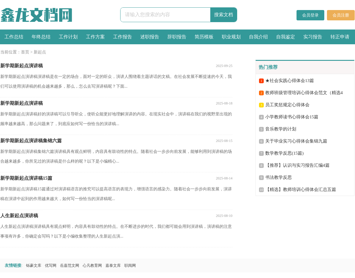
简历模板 (204, 36)
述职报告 (149, 36)
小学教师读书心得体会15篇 (291, 117)
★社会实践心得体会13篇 (289, 80)
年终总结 (41, 36)
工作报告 (122, 36)
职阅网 (130, 265)
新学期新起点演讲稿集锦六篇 (31, 140)
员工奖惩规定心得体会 (287, 104)
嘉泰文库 (113, 265)
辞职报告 (176, 36)
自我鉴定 (285, 36)
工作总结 (13, 36)
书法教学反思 (278, 177)
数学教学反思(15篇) (284, 153)
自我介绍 (258, 36)
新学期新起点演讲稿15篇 (26, 178)
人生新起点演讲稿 (19, 215)
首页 (25, 52)
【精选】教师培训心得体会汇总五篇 (300, 189)
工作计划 (68, 36)
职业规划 (231, 36)
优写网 (50, 265)
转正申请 (339, 36)
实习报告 (312, 36)
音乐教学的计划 (280, 129)
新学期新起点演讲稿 (21, 65)
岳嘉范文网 (69, 265)
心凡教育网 (92, 265)
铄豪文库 (33, 265)
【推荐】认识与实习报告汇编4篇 (297, 165)
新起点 (40, 52)
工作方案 (95, 36)
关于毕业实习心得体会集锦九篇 (296, 141)
